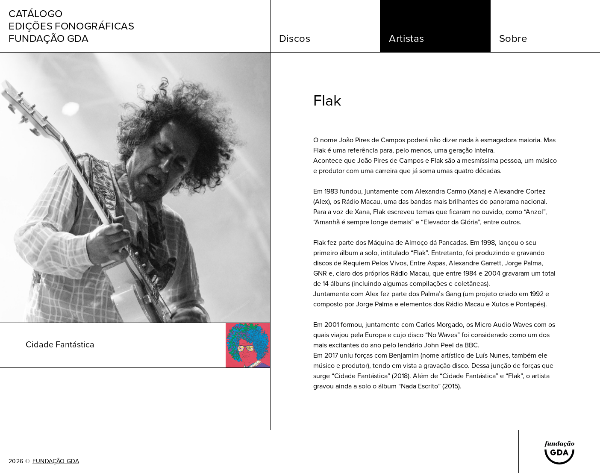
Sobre (513, 38)
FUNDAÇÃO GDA (55, 461)
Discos (295, 38)
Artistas (406, 38)
